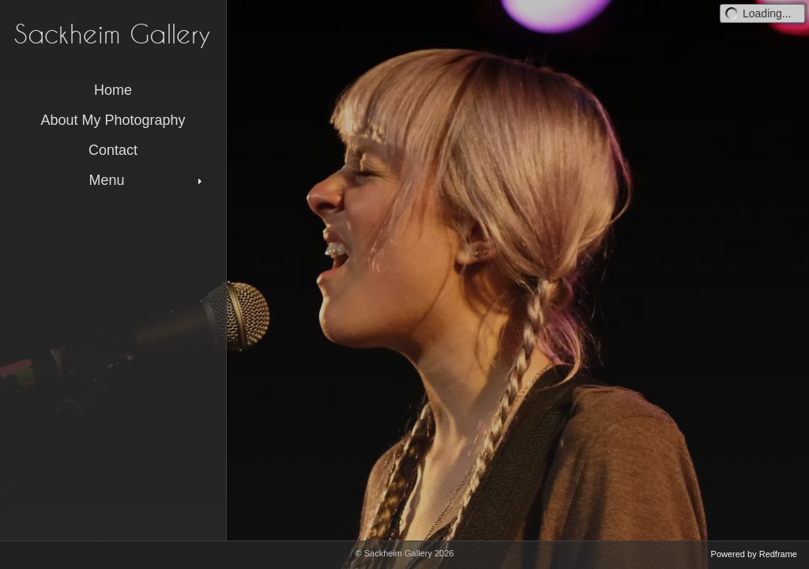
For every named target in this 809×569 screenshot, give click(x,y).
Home (113, 90)
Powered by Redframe (754, 554)
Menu (146, 180)
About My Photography (112, 120)
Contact (112, 150)
